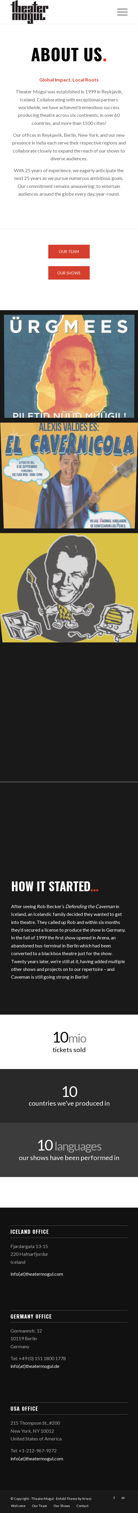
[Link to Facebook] (114, 1497)
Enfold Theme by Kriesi (74, 1499)
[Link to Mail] (123, 1497)
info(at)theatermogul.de (34, 1366)
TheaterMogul (42, 1499)
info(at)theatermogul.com (36, 1274)
